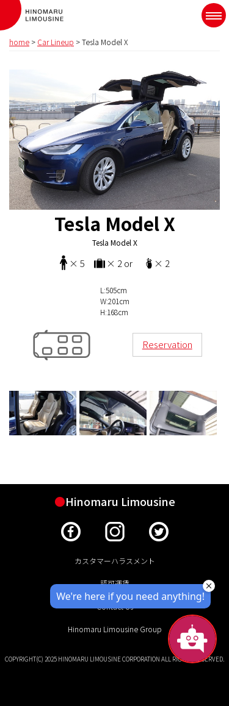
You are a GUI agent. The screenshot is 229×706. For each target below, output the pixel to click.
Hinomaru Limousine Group (115, 629)
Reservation (167, 344)
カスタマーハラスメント (115, 560)
